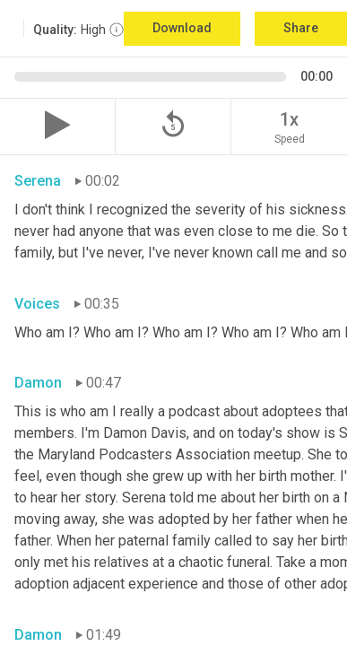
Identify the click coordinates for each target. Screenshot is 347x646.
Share (300, 28)
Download (182, 28)
